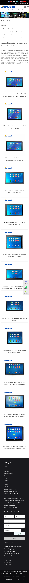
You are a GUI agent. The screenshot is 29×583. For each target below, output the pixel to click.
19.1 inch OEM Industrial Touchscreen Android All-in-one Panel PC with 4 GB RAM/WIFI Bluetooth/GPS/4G (14, 416)
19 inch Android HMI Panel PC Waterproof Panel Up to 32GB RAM (14, 255)
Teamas (26, 283)
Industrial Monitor (8, 487)
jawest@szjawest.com (23, 3)
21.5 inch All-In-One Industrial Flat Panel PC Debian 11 (14, 319)
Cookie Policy (7, 564)
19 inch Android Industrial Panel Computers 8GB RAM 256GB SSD (14, 351)
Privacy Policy (7, 560)
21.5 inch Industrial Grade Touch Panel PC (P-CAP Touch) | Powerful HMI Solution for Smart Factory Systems (14, 95)
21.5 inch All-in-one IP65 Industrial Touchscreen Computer (14, 191)
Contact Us (25, 10)
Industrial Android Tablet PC (10, 491)
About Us (6, 475)
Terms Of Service (8, 562)
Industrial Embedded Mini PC (11, 493)
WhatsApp (26, 288)
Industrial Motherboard (9, 505)
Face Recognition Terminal (10, 507)
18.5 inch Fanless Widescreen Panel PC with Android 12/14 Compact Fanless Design (14, 287)
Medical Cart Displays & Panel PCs (12, 502)
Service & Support (8, 473)
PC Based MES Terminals (10, 496)
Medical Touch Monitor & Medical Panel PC (14, 500)
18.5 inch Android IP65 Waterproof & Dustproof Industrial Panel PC (14, 159)
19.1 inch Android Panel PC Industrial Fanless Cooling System (14, 223)
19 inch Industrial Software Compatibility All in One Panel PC (14, 127)
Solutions (18, 10)
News (5, 478)
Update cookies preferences (18, 576)
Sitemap (18, 573)
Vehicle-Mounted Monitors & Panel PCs (13, 498)
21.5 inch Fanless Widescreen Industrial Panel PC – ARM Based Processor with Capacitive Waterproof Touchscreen (15, 384)
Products (10, 10)
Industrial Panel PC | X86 (10, 489)
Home (3, 10)
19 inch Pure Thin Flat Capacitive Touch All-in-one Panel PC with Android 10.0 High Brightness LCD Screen (14, 448)
